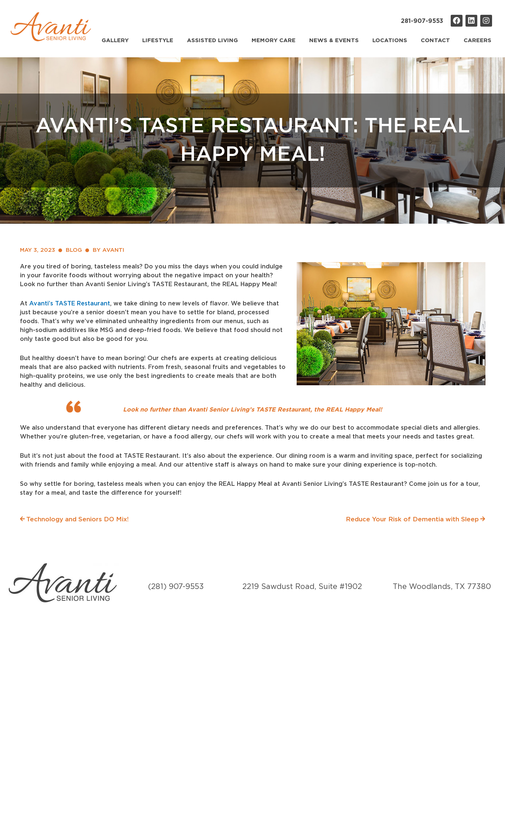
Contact (435, 40)
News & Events (334, 40)
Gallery (115, 40)
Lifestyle (157, 40)
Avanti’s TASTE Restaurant (69, 304)
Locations (389, 40)
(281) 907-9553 (176, 586)
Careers (477, 40)
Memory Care (274, 40)
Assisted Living (212, 40)
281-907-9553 (422, 21)
